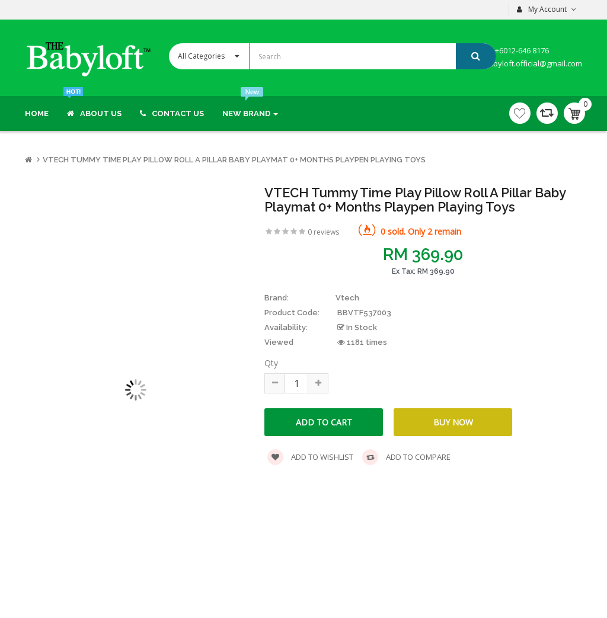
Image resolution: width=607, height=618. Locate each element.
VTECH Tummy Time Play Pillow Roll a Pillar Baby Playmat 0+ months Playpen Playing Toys (234, 159)
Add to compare (406, 457)
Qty (271, 363)
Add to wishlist (310, 457)
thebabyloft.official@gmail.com (526, 63)
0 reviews (323, 232)
